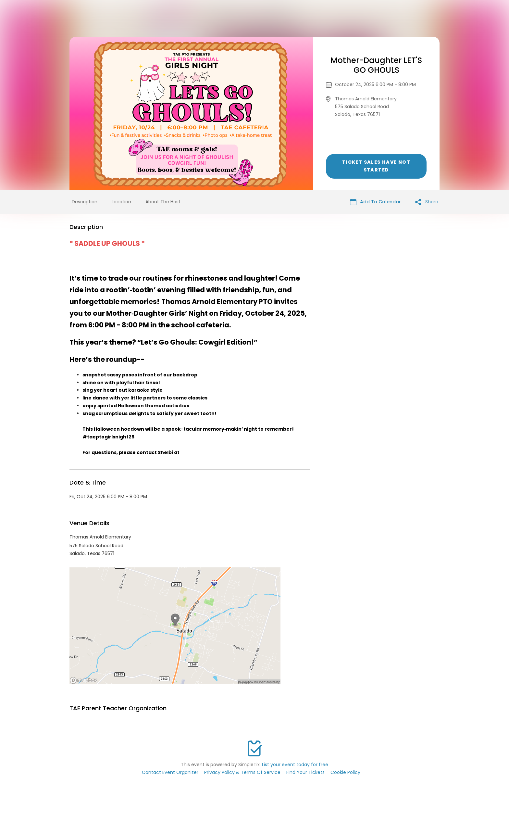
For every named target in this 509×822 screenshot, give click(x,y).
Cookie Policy (345, 772)
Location (121, 201)
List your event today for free (295, 764)
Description (84, 201)
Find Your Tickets (305, 772)
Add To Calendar (375, 201)
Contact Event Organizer (170, 772)
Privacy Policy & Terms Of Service (242, 772)
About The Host (162, 201)
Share (426, 201)
